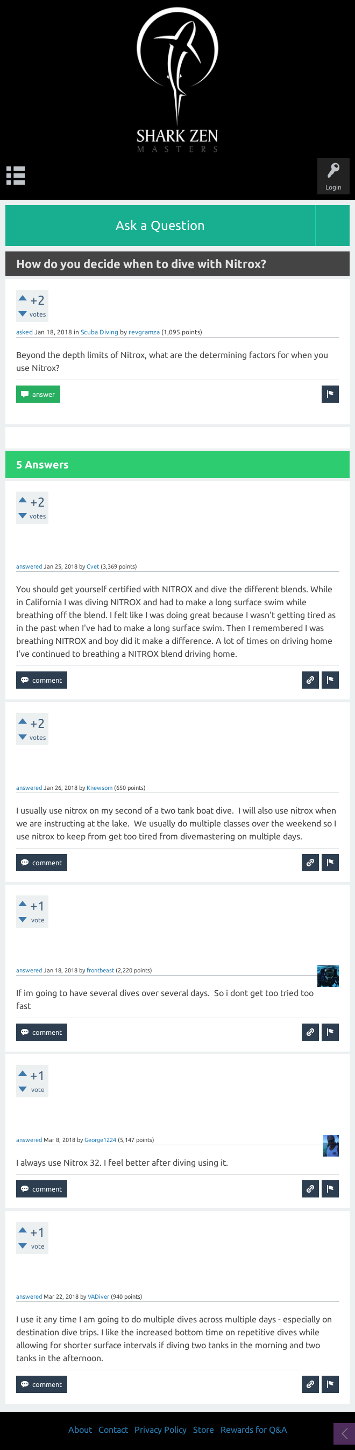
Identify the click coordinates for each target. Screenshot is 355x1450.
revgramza (144, 331)
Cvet (93, 566)
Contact (113, 1429)
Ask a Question (160, 225)
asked (24, 331)
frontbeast (100, 970)
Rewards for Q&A (254, 1429)
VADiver (98, 1296)
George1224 (100, 1140)
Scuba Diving (99, 331)
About (80, 1429)
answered (29, 566)
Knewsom (99, 787)
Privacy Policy (160, 1429)
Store (203, 1429)
